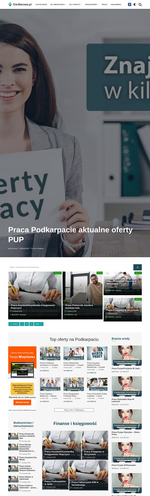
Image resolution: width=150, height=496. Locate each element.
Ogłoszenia (116, 4)
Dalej (39, 324)
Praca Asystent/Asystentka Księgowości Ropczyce (33, 306)
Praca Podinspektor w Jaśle (55, 482)
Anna (15, 248)
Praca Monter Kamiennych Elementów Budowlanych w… (27, 448)
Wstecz (14, 324)
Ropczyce (58, 273)
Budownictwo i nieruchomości (23, 424)
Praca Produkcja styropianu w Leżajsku (49, 364)
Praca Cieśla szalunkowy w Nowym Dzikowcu (27, 470)
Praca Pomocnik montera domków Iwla (79, 306)
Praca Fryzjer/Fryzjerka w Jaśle (126, 368)
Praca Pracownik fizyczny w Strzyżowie (121, 282)
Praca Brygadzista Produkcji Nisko (71, 395)
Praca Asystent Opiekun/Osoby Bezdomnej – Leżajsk (96, 365)
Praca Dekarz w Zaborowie (26, 480)
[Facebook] (129, 4)
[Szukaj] (140, 4)
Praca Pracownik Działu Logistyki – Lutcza (97, 395)
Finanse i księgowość (75, 423)
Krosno (100, 273)
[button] (65, 4)
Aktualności (41, 4)
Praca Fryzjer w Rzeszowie (124, 464)
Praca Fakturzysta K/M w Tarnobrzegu (85, 482)
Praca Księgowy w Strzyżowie (116, 306)
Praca (105, 4)
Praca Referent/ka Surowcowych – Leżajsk (74, 364)
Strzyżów (138, 273)
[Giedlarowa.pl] (20, 4)
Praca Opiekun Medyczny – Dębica (48, 395)
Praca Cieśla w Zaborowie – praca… (28, 490)
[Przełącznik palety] (135, 4)
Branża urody (121, 338)
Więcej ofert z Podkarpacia (74, 410)
